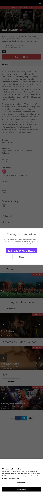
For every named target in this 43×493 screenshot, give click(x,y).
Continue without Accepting (34, 463)
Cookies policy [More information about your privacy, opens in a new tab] (15, 479)
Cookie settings (21, 484)
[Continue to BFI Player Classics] (21, 250)
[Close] (21, 256)
